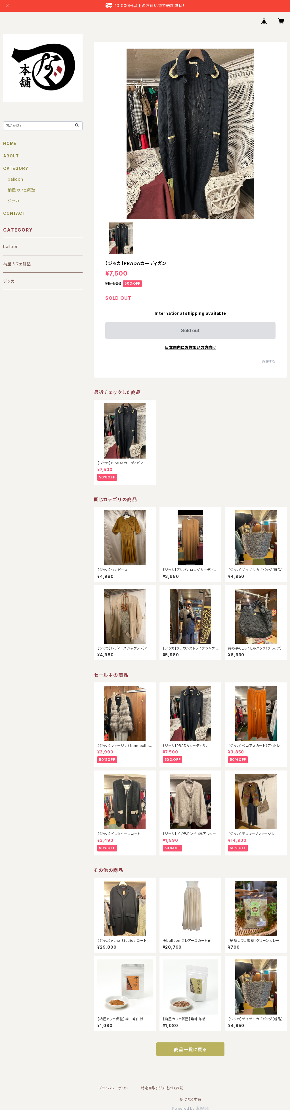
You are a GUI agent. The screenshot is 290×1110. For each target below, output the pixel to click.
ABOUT (11, 155)
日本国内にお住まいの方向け (190, 347)
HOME (9, 143)
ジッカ (13, 200)
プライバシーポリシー (115, 1088)
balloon (15, 179)
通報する (269, 361)
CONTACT (14, 213)
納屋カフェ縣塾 (21, 190)
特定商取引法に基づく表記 (162, 1088)
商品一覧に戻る (190, 1049)
